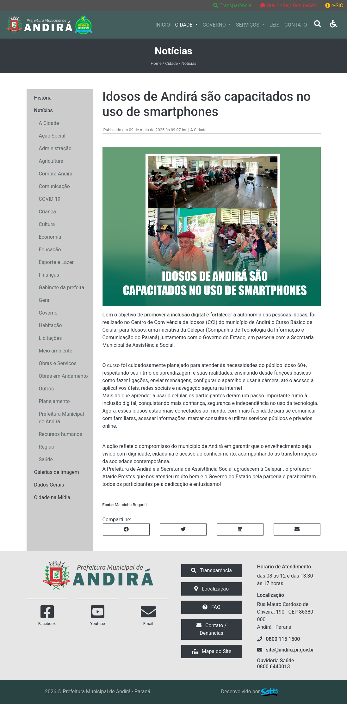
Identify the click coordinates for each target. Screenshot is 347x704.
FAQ (211, 607)
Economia (50, 237)
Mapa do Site (212, 651)
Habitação (50, 325)
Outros (46, 389)
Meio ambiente (55, 351)
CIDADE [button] (184, 25)
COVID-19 (50, 199)
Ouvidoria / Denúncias (288, 6)
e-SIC (334, 6)
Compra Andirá (55, 174)
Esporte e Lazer (56, 262)
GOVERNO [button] (215, 25)
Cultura (47, 224)
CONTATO (295, 25)
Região (46, 447)
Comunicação (54, 186)
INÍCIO (163, 25)
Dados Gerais (49, 485)
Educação (50, 250)
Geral (45, 300)
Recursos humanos (60, 434)
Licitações (50, 338)
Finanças (49, 275)
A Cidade (49, 123)
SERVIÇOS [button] (248, 25)
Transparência (233, 6)
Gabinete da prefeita (61, 288)
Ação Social (52, 136)
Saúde (46, 459)
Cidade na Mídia (52, 497)
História (43, 98)
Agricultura (51, 161)
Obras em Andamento (63, 376)
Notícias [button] (43, 110)
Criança (47, 212)
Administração (55, 148)
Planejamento (54, 401)
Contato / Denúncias (211, 629)
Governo (48, 313)
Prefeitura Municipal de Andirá (61, 418)
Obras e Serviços (58, 363)
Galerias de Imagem (56, 472)
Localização (211, 589)
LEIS (275, 25)
